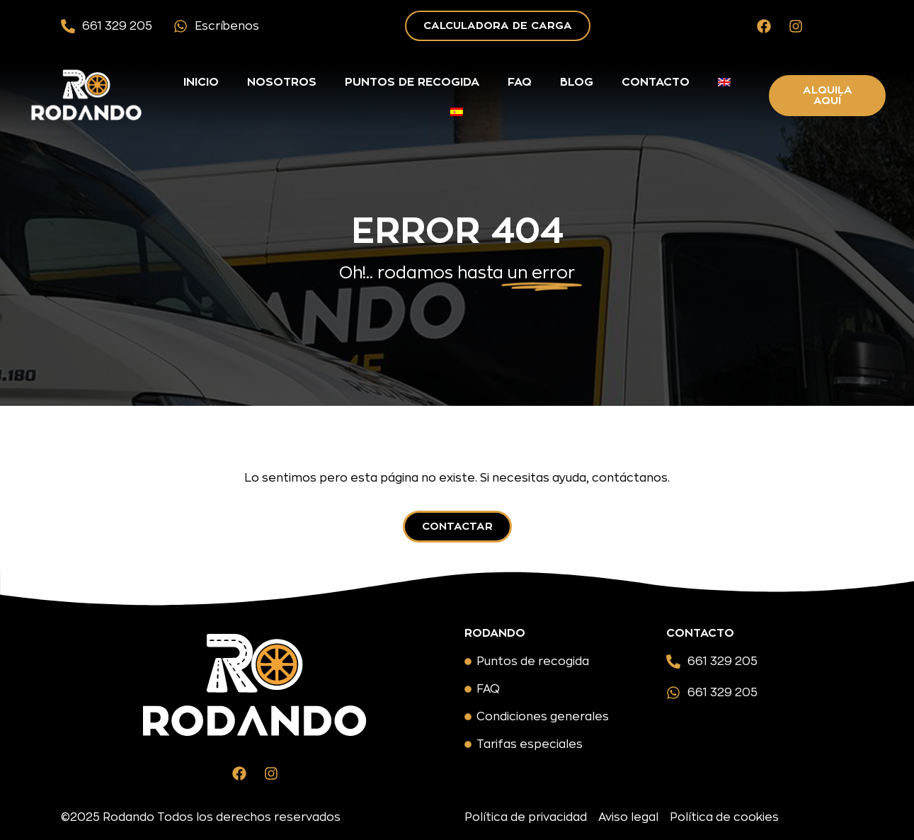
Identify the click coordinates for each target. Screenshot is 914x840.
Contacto (656, 82)
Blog (576, 82)
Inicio (201, 82)
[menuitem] (724, 82)
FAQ (520, 82)
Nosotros (281, 82)
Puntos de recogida (412, 82)
